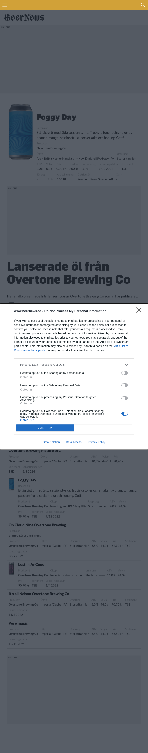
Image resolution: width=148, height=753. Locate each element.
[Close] (140, 311)
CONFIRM (45, 427)
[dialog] (74, 376)
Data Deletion (51, 442)
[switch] (124, 373)
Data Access (74, 442)
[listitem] (74, 365)
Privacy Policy (96, 442)
